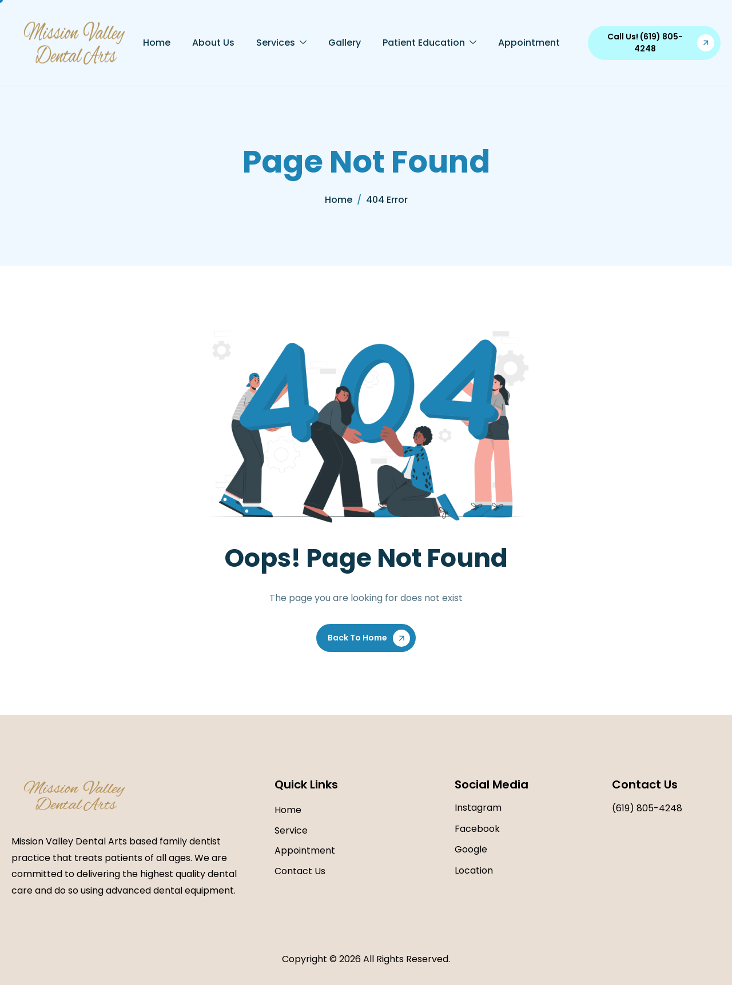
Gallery (344, 42)
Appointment (529, 42)
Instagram (478, 807)
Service (291, 830)
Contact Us (299, 871)
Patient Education (429, 42)
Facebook (477, 828)
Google (471, 849)
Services (281, 42)
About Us (213, 42)
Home (156, 42)
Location (474, 870)
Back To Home (357, 637)
